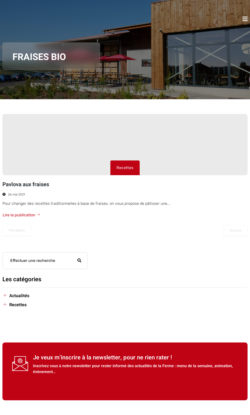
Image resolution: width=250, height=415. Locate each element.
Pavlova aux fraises (25, 184)
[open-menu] (245, 19)
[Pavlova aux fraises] (125, 144)
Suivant (235, 230)
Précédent (17, 230)
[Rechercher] (79, 260)
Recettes (125, 167)
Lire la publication (22, 215)
